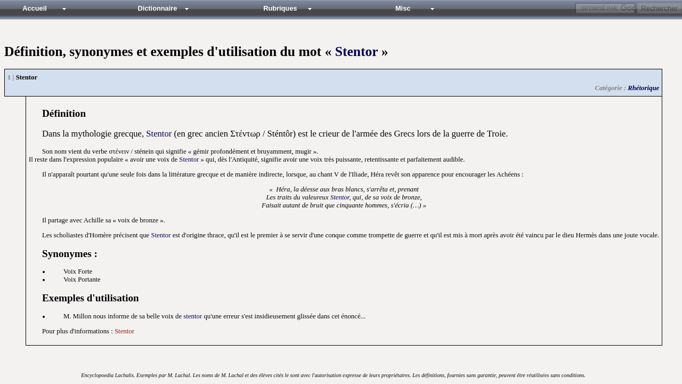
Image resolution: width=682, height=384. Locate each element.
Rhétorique (643, 88)
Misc (402, 8)
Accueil (34, 8)
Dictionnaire (157, 8)
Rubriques (280, 8)
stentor (192, 316)
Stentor (356, 51)
